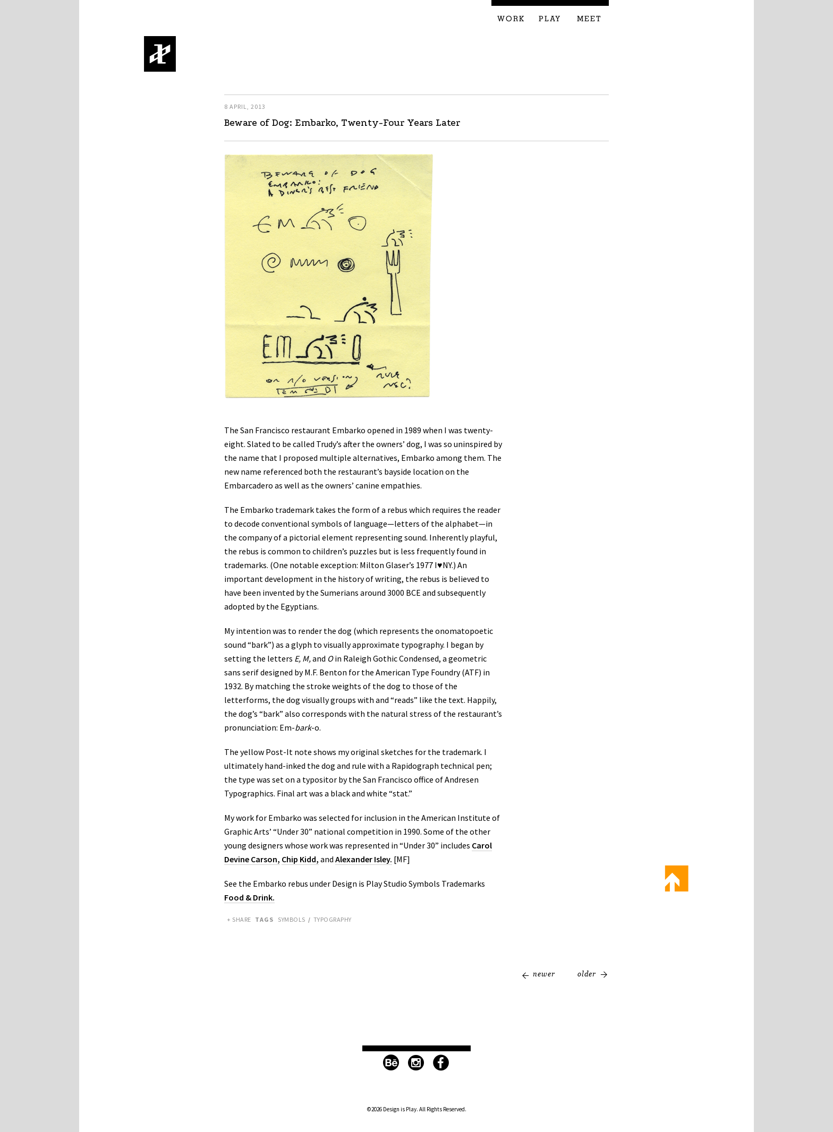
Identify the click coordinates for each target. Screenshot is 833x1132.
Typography (332, 919)
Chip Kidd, (300, 859)
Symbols (291, 919)
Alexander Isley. (363, 859)
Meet (589, 19)
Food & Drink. (249, 897)
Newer (544, 974)
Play (550, 19)
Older (586, 974)
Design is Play (160, 54)
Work (511, 19)
